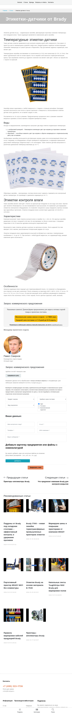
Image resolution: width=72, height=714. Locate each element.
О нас (4, 705)
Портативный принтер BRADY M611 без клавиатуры (13, 585)
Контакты (51, 2)
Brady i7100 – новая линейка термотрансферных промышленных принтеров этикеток (35, 529)
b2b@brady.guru (13, 375)
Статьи (26, 2)
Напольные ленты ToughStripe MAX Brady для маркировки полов (57, 586)
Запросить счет (35, 467)
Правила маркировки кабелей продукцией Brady (13, 636)
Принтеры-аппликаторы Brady (35, 634)
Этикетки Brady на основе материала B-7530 (34, 585)
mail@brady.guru (57, 325)
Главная (5, 10)
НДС (41, 404)
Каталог (19, 2)
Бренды (31, 2)
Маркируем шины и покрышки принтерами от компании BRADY (58, 527)
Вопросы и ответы (41, 2)
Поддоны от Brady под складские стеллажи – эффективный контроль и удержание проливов (12, 531)
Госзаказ (43, 406)
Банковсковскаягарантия (45, 409)
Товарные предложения (30, 706)
